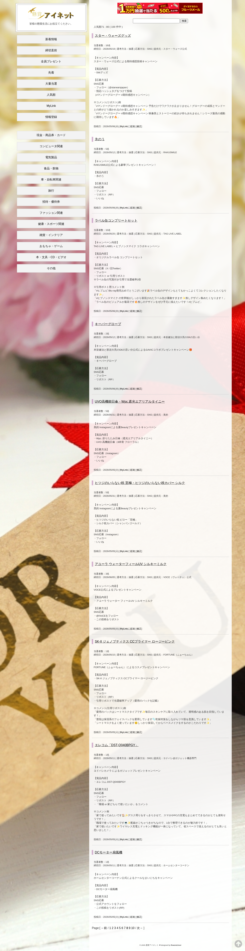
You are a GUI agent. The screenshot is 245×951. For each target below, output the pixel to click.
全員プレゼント (51, 61)
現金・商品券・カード (51, 135)
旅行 (51, 190)
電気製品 (51, 157)
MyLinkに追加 (127, 126)
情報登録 (51, 116)
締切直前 (51, 50)
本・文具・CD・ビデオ (51, 257)
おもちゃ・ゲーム (51, 246)
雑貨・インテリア (51, 235)
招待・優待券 (51, 201)
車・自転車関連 (51, 179)
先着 (51, 72)
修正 (139, 126)
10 (133, 928)
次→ (140, 928)
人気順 (51, 94)
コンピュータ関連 (51, 146)
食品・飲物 (51, 168)
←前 (104, 928)
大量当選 (51, 83)
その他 (51, 268)
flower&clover (176, 945)
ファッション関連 (51, 212)
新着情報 (51, 39)
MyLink (51, 105)
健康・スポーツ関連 (51, 223)
